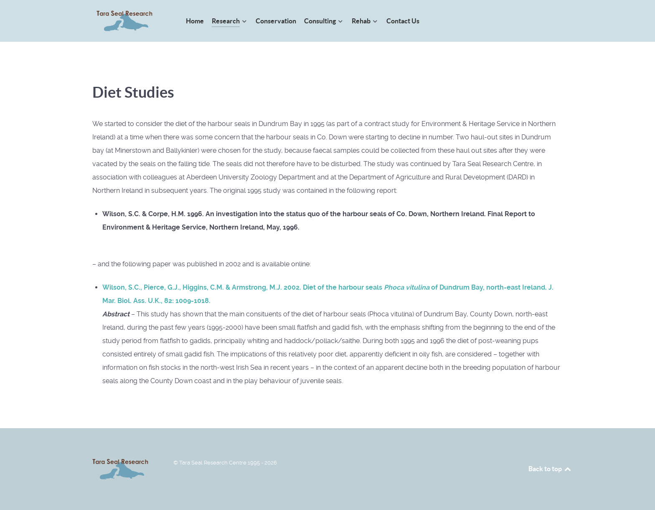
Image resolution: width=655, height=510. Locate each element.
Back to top (550, 468)
